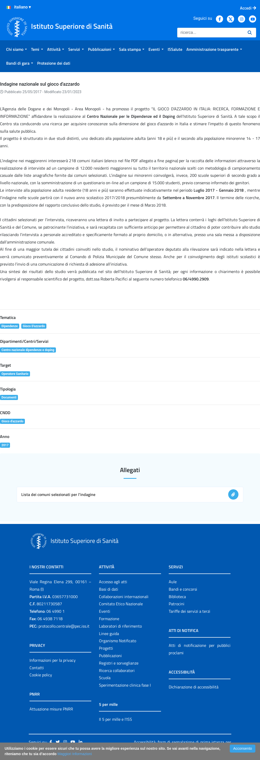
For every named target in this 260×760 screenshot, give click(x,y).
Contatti (36, 668)
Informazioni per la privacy (52, 660)
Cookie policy (40, 675)
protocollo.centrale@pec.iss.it (63, 626)
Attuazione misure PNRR (51, 709)
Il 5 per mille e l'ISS (115, 719)
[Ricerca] (210, 32)
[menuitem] (16, 49)
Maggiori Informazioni (74, 754)
